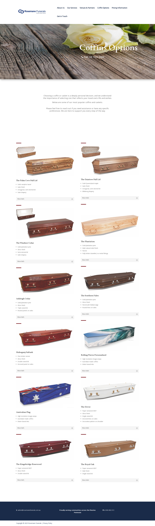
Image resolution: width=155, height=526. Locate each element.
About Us (60, 8)
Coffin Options (103, 8)
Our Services (72, 8)
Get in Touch (62, 16)
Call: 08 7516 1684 (94, 57)
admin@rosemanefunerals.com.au (29, 510)
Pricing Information (119, 8)
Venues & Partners (87, 8)
